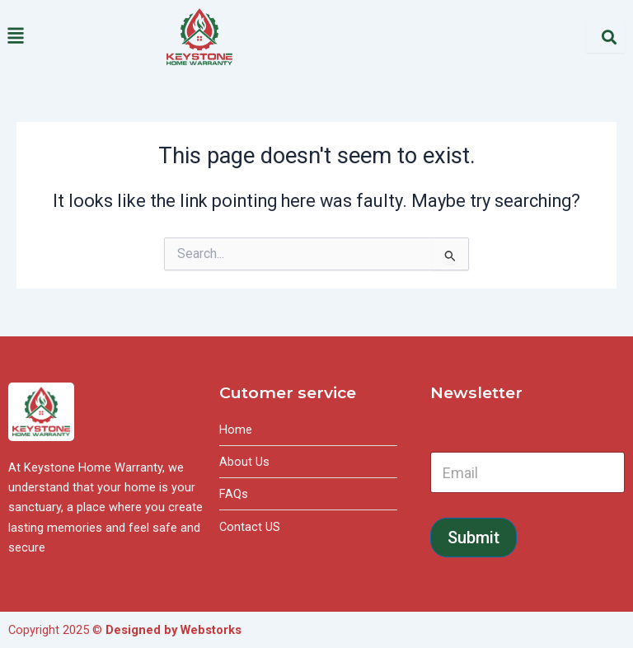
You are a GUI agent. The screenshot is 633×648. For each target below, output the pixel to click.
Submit (473, 537)
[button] (79, 37)
